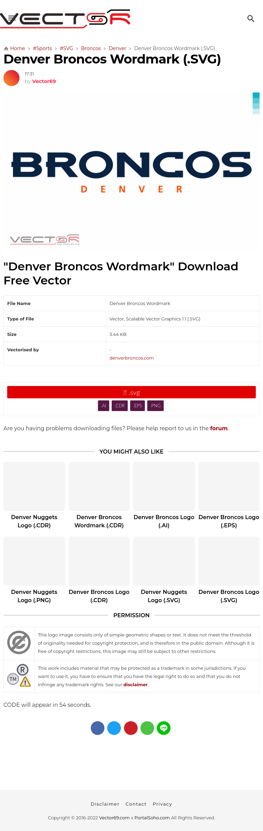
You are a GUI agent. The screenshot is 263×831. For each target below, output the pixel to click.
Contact (136, 804)
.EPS (137, 405)
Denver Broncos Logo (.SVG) (229, 596)
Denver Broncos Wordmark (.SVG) (112, 59)
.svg (131, 392)
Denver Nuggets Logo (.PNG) (34, 596)
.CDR (120, 405)
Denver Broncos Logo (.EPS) (229, 521)
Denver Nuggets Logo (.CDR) (34, 521)
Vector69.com (114, 817)
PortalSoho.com (152, 817)
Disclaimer (105, 804)
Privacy (162, 804)
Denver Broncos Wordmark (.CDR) (99, 521)
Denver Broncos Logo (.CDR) (99, 596)
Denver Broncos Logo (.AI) (164, 521)
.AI (103, 405)
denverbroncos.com (132, 358)
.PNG (155, 405)
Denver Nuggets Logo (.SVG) (164, 596)
